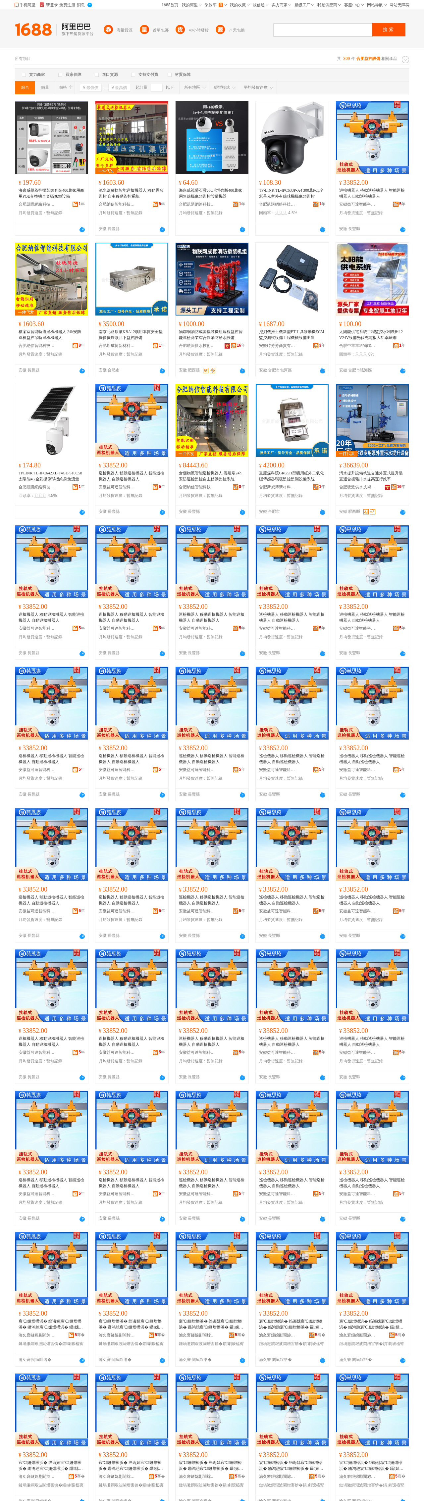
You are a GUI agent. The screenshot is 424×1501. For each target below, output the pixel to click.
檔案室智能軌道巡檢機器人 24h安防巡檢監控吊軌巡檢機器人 (50, 334)
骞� (80, 1334)
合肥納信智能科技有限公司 (117, 204)
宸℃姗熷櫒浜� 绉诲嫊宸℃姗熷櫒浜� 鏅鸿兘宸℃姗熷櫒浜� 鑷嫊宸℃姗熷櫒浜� (50, 1324)
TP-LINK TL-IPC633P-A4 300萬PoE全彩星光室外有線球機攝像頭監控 (291, 193)
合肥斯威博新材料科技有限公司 (117, 345)
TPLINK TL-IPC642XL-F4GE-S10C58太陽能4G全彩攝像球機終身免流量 (50, 476)
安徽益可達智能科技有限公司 (357, 204)
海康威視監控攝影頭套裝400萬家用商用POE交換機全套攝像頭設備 (51, 193)
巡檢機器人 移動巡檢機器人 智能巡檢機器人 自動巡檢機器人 (372, 193)
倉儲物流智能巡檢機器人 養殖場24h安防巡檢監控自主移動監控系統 (210, 476)
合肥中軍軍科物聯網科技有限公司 (357, 345)
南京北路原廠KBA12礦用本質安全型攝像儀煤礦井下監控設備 (131, 334)
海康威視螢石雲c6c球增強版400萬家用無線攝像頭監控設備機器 (210, 193)
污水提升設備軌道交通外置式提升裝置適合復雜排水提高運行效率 (371, 476)
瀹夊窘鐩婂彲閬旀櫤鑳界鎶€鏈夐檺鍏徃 (37, 1335)
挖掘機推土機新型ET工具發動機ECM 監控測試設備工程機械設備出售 (291, 334)
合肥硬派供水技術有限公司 (197, 345)
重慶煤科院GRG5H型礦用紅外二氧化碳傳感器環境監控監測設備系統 (291, 476)
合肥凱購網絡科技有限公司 (37, 204)
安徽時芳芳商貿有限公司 (277, 345)
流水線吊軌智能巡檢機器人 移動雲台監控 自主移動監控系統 (131, 193)
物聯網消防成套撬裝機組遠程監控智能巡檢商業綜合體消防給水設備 (210, 334)
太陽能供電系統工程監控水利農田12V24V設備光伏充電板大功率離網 (371, 334)
